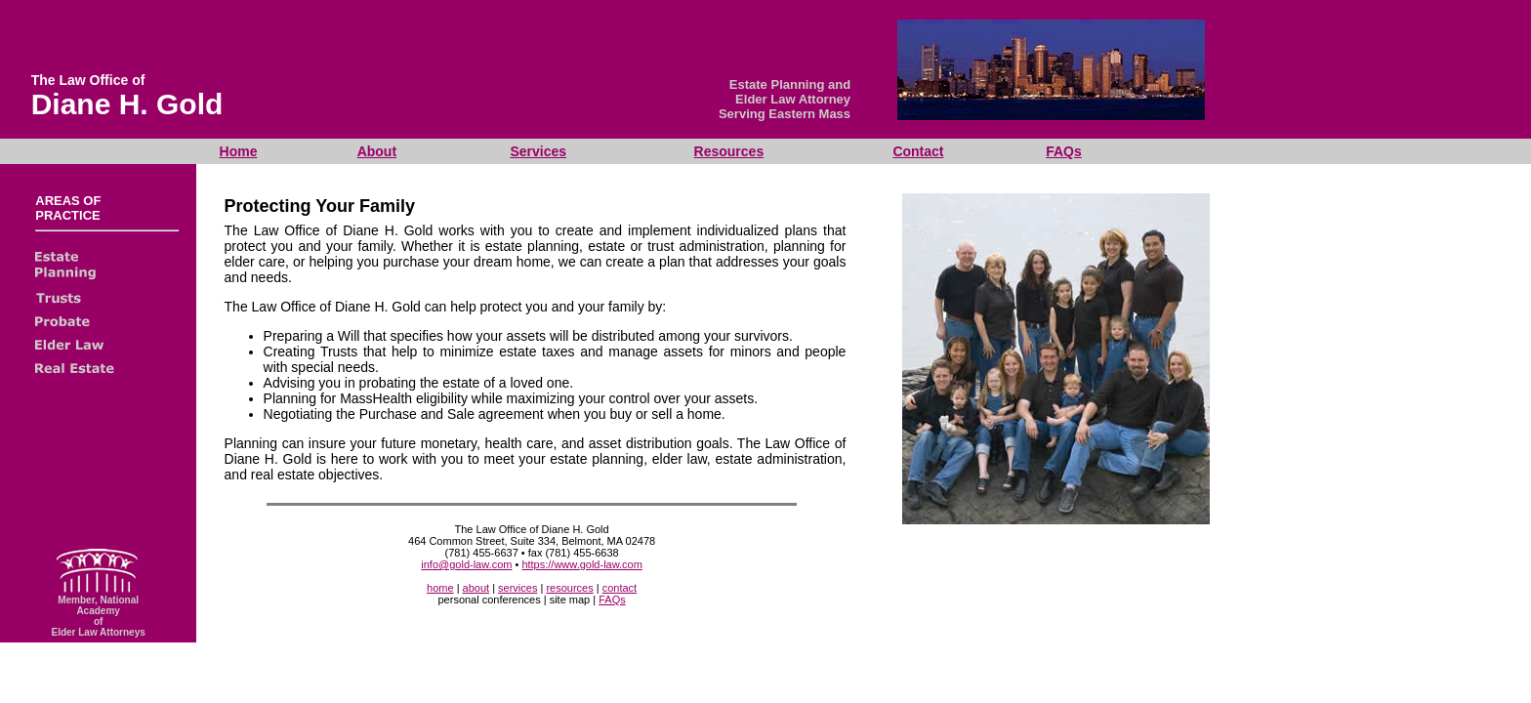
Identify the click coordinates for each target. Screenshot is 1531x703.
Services (538, 151)
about (476, 588)
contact (619, 588)
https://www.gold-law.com (581, 564)
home (440, 588)
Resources (729, 151)
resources (569, 588)
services (517, 588)
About (376, 151)
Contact (917, 151)
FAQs (1064, 151)
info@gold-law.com (466, 564)
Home (239, 151)
